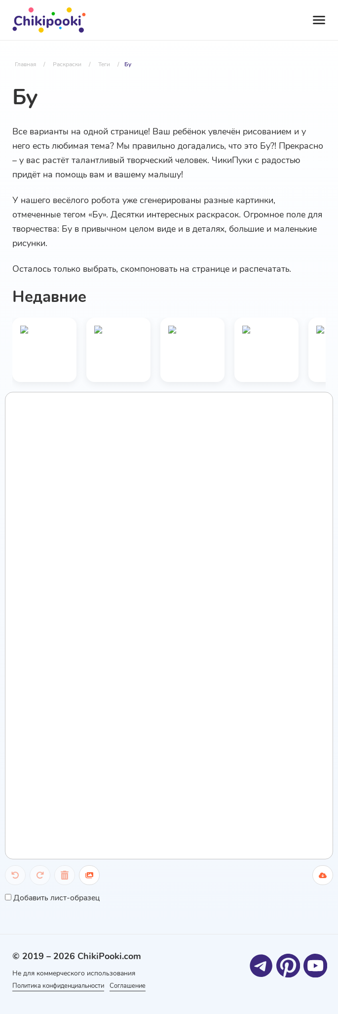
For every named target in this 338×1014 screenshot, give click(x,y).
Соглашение (148, 985)
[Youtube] (314, 964)
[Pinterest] (287, 964)
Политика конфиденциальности (62, 985)
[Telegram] (260, 964)
